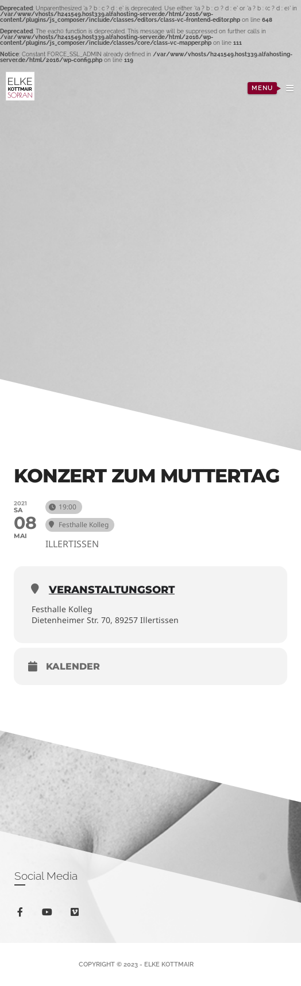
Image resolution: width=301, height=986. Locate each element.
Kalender (73, 666)
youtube (49, 914)
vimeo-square (77, 914)
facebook (22, 913)
